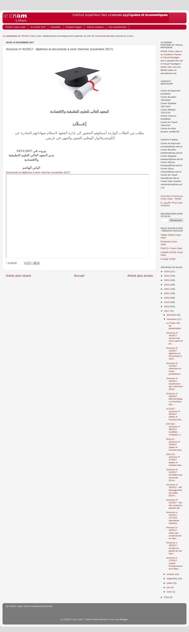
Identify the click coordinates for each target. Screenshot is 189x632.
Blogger (124, 619)
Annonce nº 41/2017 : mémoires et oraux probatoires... (174, 368)
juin (169, 587)
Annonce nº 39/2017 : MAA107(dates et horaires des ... (174, 399)
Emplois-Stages (74, 27)
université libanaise (105, 36)
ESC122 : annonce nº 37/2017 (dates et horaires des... (174, 459)
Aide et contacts (95, 27)
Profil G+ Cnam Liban (171, 248)
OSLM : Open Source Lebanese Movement (31, 606)
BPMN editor (167, 70)
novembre (172, 319)
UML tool (171, 67)
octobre (171, 574)
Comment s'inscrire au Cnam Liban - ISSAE (172, 197)
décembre (172, 315)
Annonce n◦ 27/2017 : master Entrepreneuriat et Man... (174, 563)
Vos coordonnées (117, 27)
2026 (167, 271)
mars (169, 591)
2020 (167, 298)
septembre (172, 578)
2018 (167, 306)
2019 (167, 302)
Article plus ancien (140, 275)
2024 (167, 280)
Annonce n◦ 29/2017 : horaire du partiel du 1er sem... (174, 548)
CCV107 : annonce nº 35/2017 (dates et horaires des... (174, 414)
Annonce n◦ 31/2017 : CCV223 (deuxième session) (172, 517)
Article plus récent (18, 275)
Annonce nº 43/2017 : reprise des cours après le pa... (174, 338)
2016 (167, 597)
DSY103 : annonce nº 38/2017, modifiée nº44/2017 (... (174, 429)
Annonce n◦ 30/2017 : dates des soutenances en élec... (174, 533)
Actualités (56, 27)
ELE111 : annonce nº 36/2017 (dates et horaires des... (174, 444)
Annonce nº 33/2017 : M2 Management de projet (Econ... (174, 490)
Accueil (79, 275)
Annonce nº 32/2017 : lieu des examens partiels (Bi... (174, 504)
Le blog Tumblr (168, 259)
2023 (167, 284)
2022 (167, 289)
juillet (170, 583)
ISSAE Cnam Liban (16, 27)
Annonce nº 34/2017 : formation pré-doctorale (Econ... (174, 475)
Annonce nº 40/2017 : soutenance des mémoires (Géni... (174, 383)
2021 (167, 293)
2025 (167, 276)
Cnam (130, 36)
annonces (12, 36)
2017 (167, 311)
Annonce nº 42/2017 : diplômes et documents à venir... (174, 353)
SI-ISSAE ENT (38, 27)
